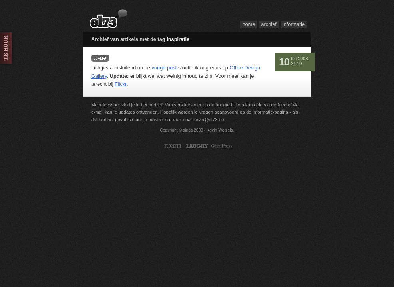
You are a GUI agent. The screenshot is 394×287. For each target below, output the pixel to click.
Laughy (197, 146)
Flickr (121, 84)
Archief (268, 24)
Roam (173, 146)
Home (248, 24)
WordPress (221, 146)
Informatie (294, 24)
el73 (108, 19)
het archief (152, 104)
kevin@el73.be (208, 119)
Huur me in (8, 48)
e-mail (97, 112)
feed (281, 104)
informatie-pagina (270, 112)
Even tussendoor (100, 58)
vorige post (164, 68)
